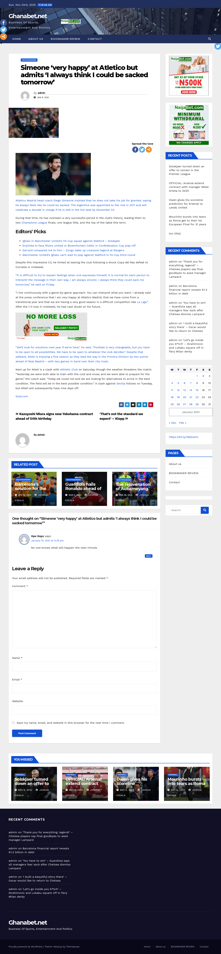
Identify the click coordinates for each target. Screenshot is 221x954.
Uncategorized (29, 60)
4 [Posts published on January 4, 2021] (172, 383)
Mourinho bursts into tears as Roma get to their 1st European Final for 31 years (188, 220)
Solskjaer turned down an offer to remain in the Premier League (187, 170)
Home (16, 38)
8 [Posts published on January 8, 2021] (197, 383)
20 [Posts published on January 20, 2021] (184, 397)
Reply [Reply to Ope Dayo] (148, 556)
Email (17, 679)
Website (17, 701)
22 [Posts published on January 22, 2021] (197, 397)
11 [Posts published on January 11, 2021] (172, 390)
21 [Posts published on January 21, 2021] (190, 397)
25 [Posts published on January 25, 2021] (172, 404)
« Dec (172, 422)
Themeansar (72, 946)
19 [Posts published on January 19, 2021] (178, 397)
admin (41, 92)
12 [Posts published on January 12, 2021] (178, 390)
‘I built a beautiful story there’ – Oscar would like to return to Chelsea (188, 327)
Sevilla (121, 383)
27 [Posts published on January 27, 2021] (184, 404)
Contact (95, 38)
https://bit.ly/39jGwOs (183, 437)
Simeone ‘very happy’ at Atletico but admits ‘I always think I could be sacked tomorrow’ (84, 74)
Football (20, 775)
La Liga (141, 302)
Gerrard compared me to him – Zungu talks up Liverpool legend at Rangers (73, 250)
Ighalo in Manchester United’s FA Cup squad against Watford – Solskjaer (71, 241)
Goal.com (22, 396)
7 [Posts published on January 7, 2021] (191, 383)
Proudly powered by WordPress (26, 946)
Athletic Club (69, 369)
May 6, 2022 (25, 790)
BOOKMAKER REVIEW (65, 38)
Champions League (34, 222)
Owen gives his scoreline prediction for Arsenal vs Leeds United (186, 203)
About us (35, 38)
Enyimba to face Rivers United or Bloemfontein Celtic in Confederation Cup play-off (79, 245)
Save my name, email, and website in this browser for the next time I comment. (71, 722)
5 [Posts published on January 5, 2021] (178, 383)
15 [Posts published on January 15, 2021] (197, 390)
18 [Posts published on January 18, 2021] (172, 397)
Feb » (182, 422)
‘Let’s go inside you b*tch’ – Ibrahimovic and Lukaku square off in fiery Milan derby (38, 892)
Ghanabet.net (28, 16)
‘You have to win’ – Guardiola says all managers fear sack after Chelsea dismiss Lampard (39, 864)
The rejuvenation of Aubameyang (133, 486)
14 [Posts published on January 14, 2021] (190, 390)
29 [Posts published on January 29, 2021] (197, 404)
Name (17, 658)
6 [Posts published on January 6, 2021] (184, 383)
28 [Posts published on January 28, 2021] (190, 404)
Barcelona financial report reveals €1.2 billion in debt (188, 289)
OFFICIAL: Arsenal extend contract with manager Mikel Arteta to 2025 (189, 186)
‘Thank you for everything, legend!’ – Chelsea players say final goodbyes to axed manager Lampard (187, 269)
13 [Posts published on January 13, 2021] (184, 390)
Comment (20, 586)
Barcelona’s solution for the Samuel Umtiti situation (30, 491)
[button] (209, 38)
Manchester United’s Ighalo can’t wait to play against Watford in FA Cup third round (78, 255)
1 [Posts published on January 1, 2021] (197, 376)
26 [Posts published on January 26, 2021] (178, 404)
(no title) (175, 233)
